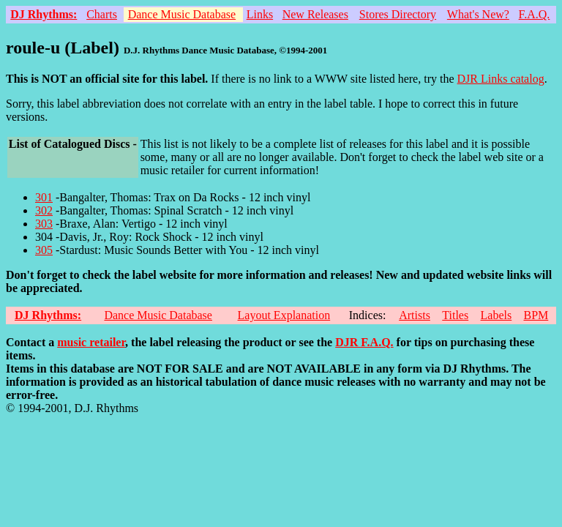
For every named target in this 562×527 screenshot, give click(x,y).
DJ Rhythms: (43, 14)
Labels (496, 315)
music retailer (91, 342)
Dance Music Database (182, 14)
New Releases (315, 14)
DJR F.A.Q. (364, 342)
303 (44, 223)
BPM (535, 315)
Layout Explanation (284, 315)
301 (44, 197)
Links (260, 14)
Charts (101, 14)
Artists (414, 315)
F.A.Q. (534, 14)
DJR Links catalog (500, 78)
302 (44, 210)
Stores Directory (397, 14)
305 (44, 250)
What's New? (478, 14)
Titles (455, 315)
